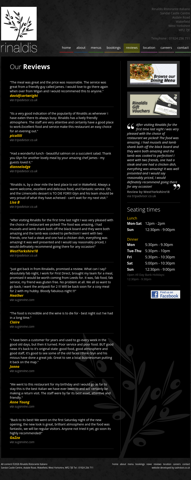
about (80, 47)
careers (166, 47)
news (149, 464)
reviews (132, 47)
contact (183, 47)
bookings (114, 47)
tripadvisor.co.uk (26, 100)
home (66, 47)
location (149, 47)
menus (96, 47)
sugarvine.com (24, 300)
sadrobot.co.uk (182, 467)
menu (131, 464)
